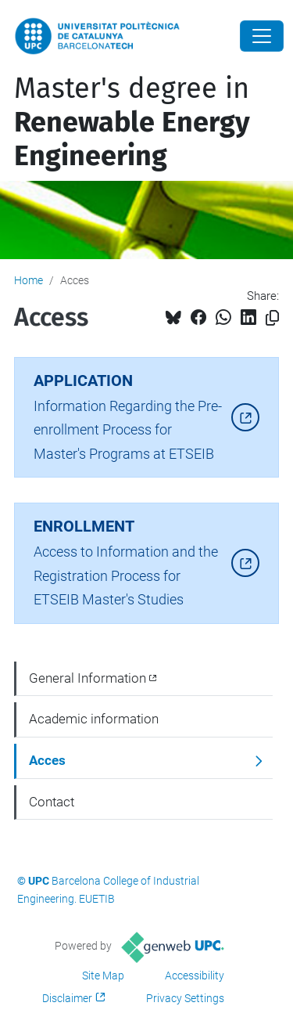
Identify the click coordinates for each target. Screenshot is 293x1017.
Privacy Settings (185, 998)
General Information (87, 678)
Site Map (103, 975)
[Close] (262, 36)
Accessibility (194, 975)
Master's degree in (132, 122)
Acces (47, 760)
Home (28, 280)
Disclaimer (67, 998)
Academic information (94, 719)
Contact (51, 802)
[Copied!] (272, 318)
